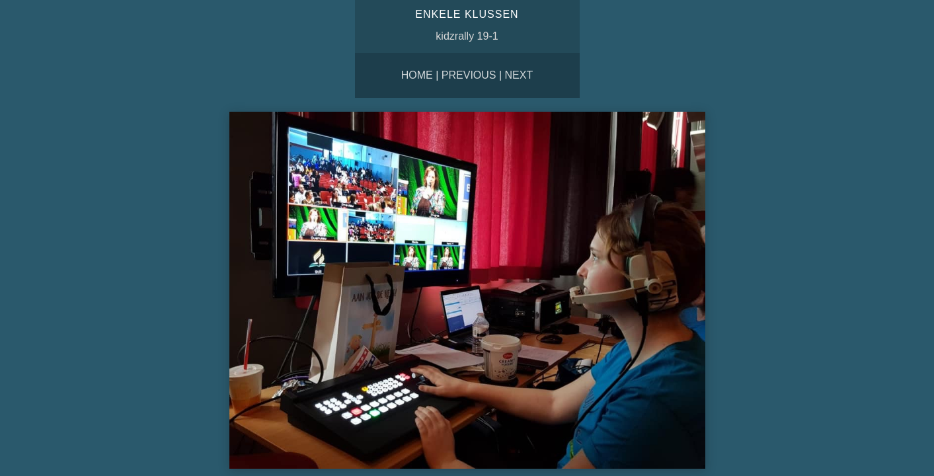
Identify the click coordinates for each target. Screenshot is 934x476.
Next (519, 75)
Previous (469, 75)
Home (417, 75)
